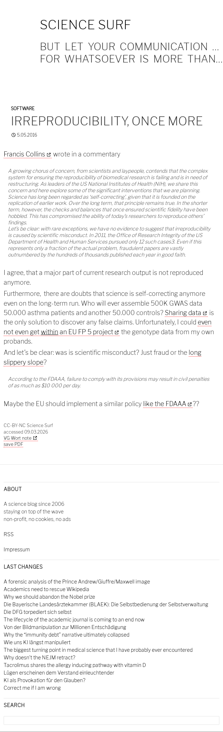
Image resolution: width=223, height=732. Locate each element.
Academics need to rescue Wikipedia (46, 589)
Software (22, 108)
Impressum (17, 549)
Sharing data (183, 313)
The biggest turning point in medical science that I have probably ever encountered (98, 650)
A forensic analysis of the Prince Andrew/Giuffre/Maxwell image (77, 581)
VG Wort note (17, 438)
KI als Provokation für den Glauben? (44, 680)
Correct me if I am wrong (32, 688)
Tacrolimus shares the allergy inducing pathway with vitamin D (75, 665)
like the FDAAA (164, 404)
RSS (9, 534)
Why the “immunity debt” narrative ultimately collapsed (66, 635)
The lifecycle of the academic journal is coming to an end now (74, 619)
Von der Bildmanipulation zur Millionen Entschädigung (65, 627)
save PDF (13, 444)
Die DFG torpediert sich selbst (38, 612)
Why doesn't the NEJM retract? (39, 657)
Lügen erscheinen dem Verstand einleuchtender (59, 672)
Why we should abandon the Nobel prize (49, 597)
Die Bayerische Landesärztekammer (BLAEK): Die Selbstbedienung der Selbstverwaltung (106, 604)
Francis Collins (24, 154)
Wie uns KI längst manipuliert (37, 642)
